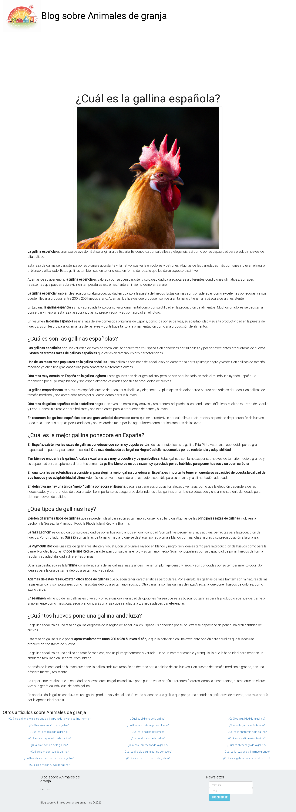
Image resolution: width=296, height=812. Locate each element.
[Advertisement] (148, 60)
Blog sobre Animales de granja (104, 15)
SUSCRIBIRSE (219, 797)
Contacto (46, 789)
